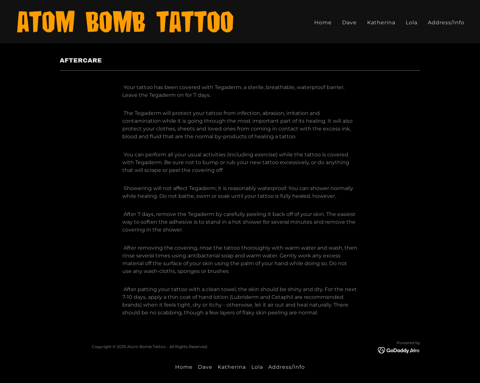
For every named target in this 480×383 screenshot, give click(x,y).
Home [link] (323, 22)
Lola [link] (411, 22)
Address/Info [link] (446, 22)
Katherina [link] (381, 22)
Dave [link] (349, 22)
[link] (125, 21)
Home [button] (184, 367)
